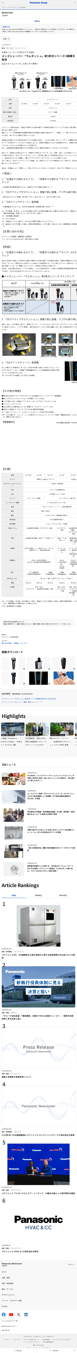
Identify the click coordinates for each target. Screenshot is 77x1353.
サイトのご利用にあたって (31, 1339)
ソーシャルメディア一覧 (9, 1321)
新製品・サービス (20, 643)
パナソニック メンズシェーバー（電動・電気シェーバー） (22, 702)
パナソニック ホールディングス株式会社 (14, 7)
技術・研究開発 (7, 1283)
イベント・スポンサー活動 (12, 1300)
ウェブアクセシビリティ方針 (61, 1339)
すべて (4, 1272)
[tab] (38, 895)
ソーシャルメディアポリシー (31, 1342)
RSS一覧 (4, 1330)
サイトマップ (17, 1339)
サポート (7, 1339)
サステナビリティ (8, 1295)
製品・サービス (7, 48)
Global (70, 1264)
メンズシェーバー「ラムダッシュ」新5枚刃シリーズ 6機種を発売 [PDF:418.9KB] (29, 699)
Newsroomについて (8, 1326)
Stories (5, 1306)
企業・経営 (6, 1277)
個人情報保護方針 (48, 1342)
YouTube (36, 1336)
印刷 (6, 39)
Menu (37, 21)
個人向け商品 (7, 643)
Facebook (28, 1336)
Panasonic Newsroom (12, 1264)
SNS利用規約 (46, 1339)
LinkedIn (49, 1336)
